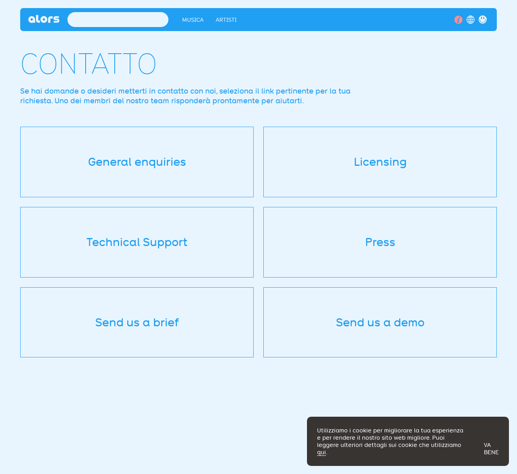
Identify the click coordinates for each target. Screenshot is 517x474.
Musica (193, 20)
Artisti (226, 20)
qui (321, 452)
